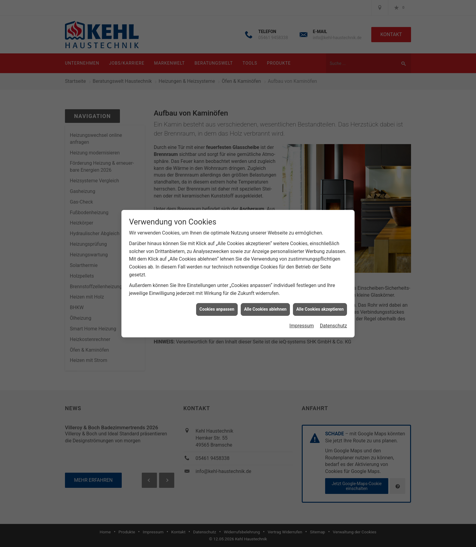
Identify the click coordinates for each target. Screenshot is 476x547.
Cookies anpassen (216, 304)
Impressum (301, 321)
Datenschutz (333, 321)
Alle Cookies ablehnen (265, 304)
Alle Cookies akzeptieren (320, 304)
